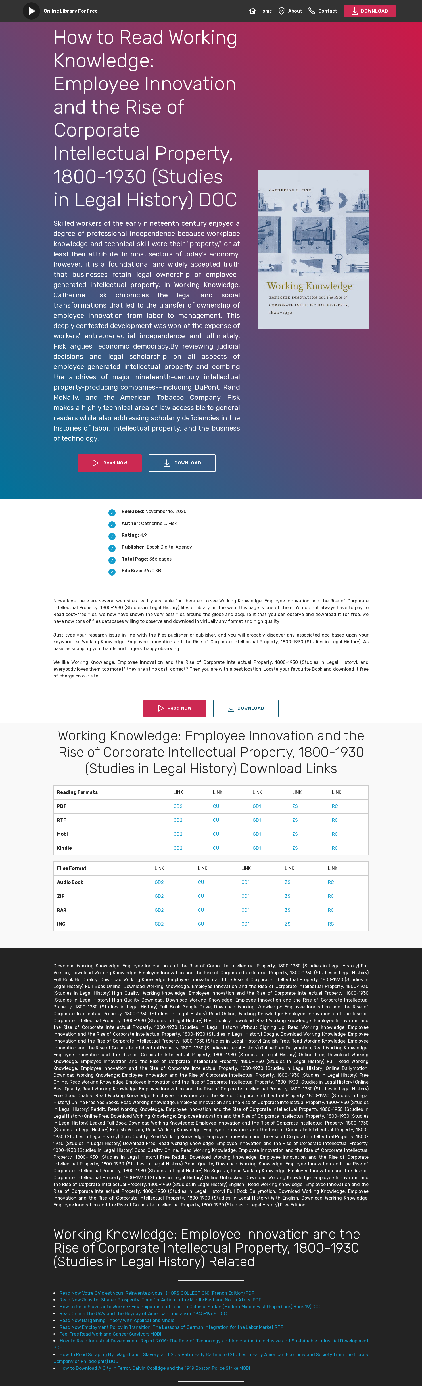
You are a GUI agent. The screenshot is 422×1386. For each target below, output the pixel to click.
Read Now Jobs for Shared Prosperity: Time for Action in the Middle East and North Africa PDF (160, 1300)
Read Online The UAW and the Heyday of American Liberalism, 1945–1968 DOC (143, 1313)
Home (260, 11)
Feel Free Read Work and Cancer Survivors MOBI (110, 1334)
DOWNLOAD (369, 11)
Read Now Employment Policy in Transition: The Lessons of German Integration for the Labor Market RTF (171, 1327)
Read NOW (109, 463)
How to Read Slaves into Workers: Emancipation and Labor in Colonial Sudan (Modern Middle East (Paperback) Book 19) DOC (191, 1306)
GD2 (178, 806)
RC (335, 806)
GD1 (257, 806)
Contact (322, 11)
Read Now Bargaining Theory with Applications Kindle (117, 1320)
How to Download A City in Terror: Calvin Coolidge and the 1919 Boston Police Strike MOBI (155, 1368)
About (290, 11)
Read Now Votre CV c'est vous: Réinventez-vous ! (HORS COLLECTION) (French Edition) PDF (157, 1293)
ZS (295, 806)
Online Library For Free (71, 11)
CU (216, 806)
